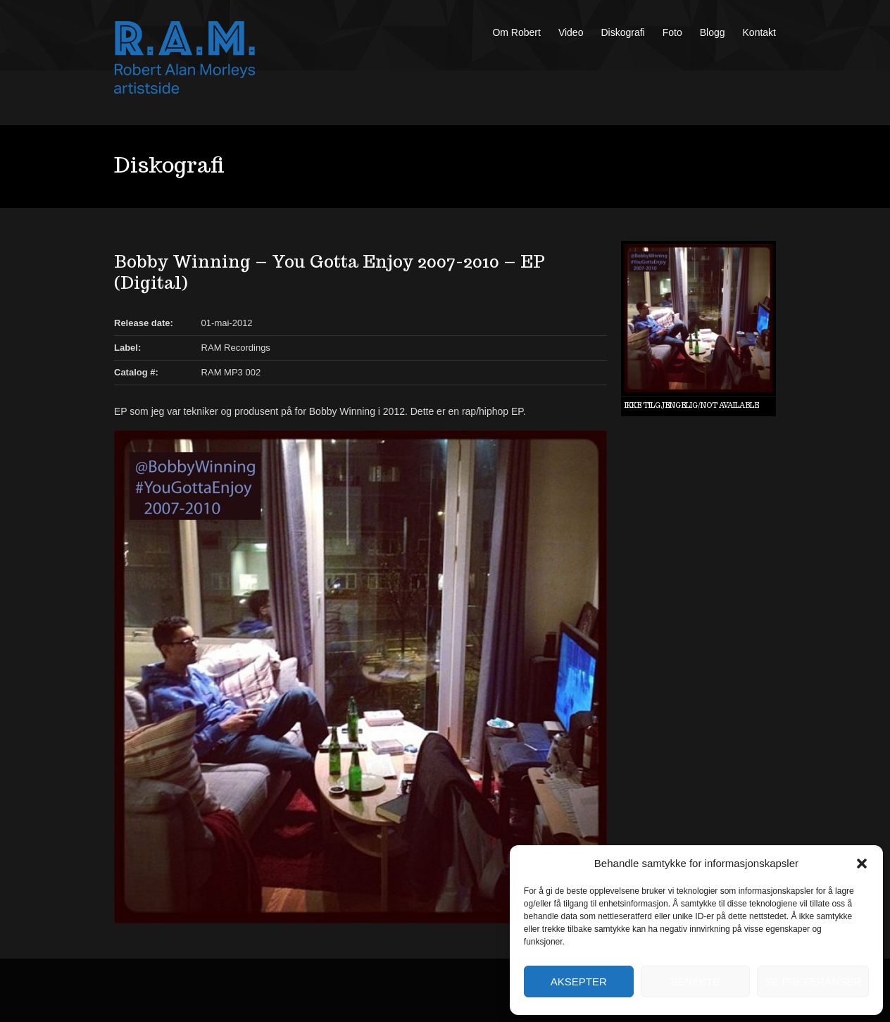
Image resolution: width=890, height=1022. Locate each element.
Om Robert (516, 32)
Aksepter (579, 981)
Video (571, 32)
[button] (862, 863)
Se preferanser (813, 981)
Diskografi (622, 32)
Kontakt (759, 32)
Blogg (712, 32)
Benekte (695, 981)
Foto (672, 32)
